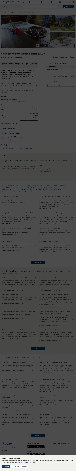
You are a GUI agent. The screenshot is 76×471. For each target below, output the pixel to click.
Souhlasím (6, 466)
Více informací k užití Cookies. (29, 462)
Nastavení (24, 466)
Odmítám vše (15, 466)
